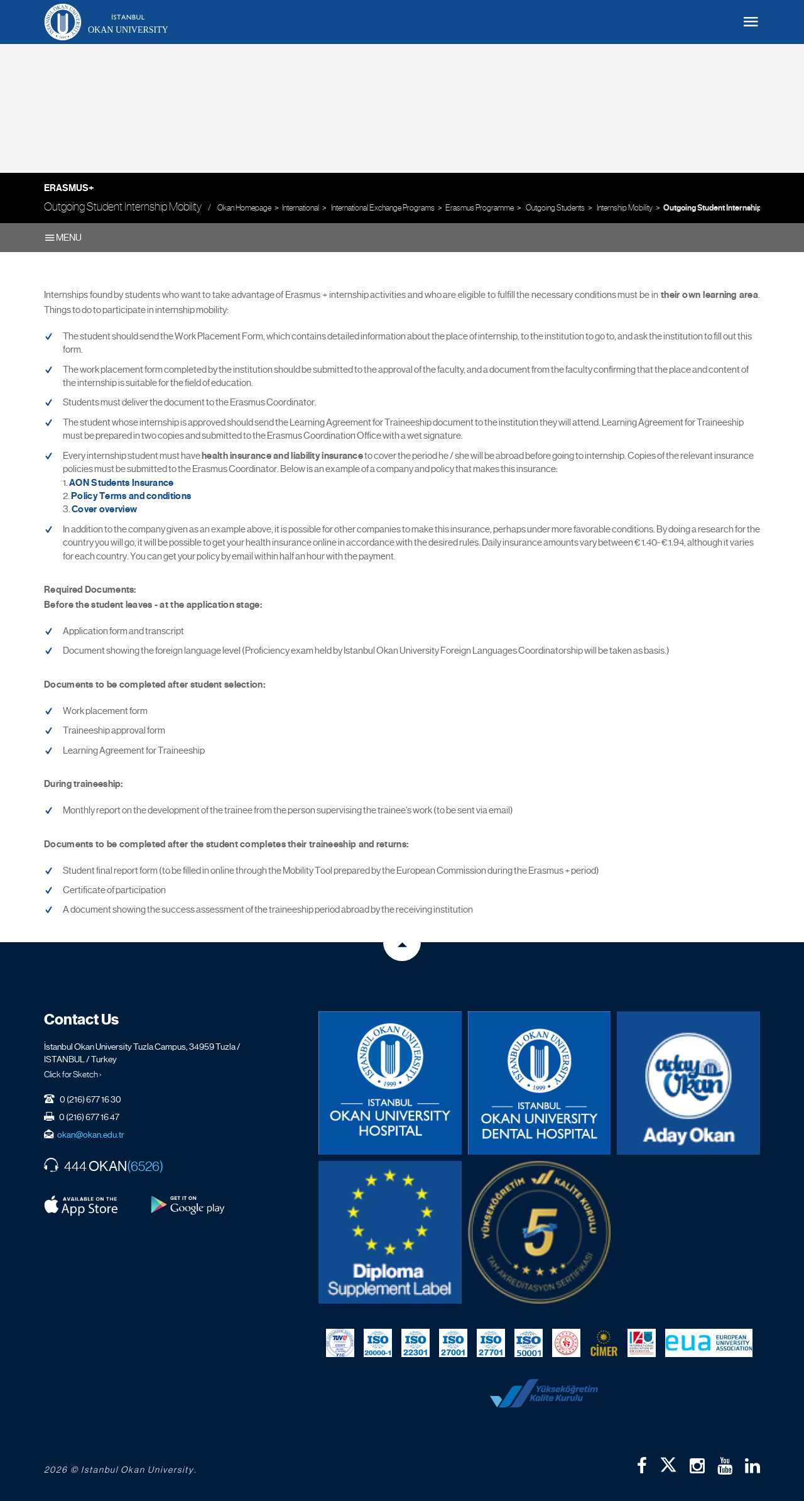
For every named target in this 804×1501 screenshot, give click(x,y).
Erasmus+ (69, 188)
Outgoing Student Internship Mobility (726, 208)
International (300, 207)
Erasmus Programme (479, 207)
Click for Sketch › (73, 1074)
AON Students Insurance (121, 482)
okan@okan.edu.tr (90, 1135)
